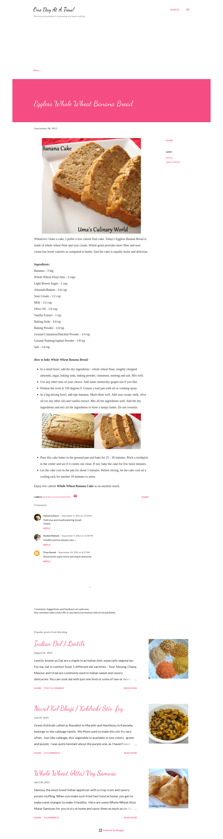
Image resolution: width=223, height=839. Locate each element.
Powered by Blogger (111, 830)
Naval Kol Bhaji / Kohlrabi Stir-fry (78, 708)
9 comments (51, 817)
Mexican (138, 70)
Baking (121, 70)
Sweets (105, 70)
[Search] (174, 9)
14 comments (52, 753)
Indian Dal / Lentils (59, 643)
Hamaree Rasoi (51, 515)
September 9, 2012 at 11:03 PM (77, 535)
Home (36, 70)
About (52, 70)
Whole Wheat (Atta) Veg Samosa (75, 773)
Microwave (87, 70)
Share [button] (169, 140)
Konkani (68, 70)
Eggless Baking (173, 162)
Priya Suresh (49, 552)
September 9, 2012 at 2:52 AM (76, 515)
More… (155, 70)
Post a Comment (54, 688)
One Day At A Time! (53, 9)
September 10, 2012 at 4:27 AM (74, 552)
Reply (46, 528)
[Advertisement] (111, 43)
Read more (130, 688)
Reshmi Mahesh (51, 535)
